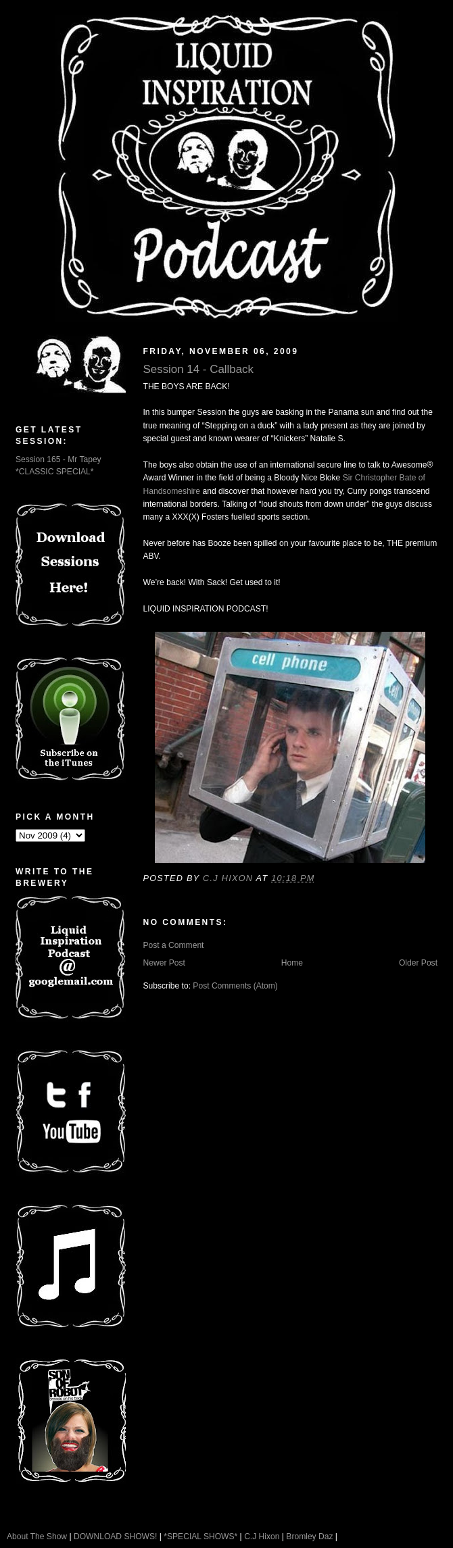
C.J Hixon (261, 1536)
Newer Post (164, 963)
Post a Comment (173, 945)
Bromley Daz (309, 1536)
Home (292, 963)
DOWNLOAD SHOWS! (115, 1536)
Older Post (418, 963)
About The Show (37, 1536)
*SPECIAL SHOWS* (200, 1536)
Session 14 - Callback (198, 369)
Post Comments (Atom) (235, 986)
